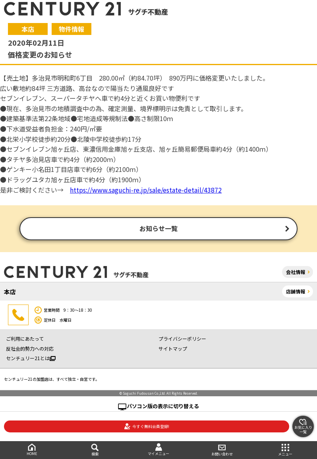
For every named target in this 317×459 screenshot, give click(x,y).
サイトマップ (172, 348)
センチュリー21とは (31, 358)
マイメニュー (158, 449)
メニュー (285, 450)
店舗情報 (295, 291)
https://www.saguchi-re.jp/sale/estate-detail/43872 (146, 190)
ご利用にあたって (25, 339)
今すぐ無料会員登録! (146, 426)
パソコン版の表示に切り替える (163, 406)
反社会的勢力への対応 (30, 348)
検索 (95, 450)
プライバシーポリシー (182, 339)
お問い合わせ (222, 450)
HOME (32, 449)
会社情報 (295, 271)
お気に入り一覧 (303, 426)
